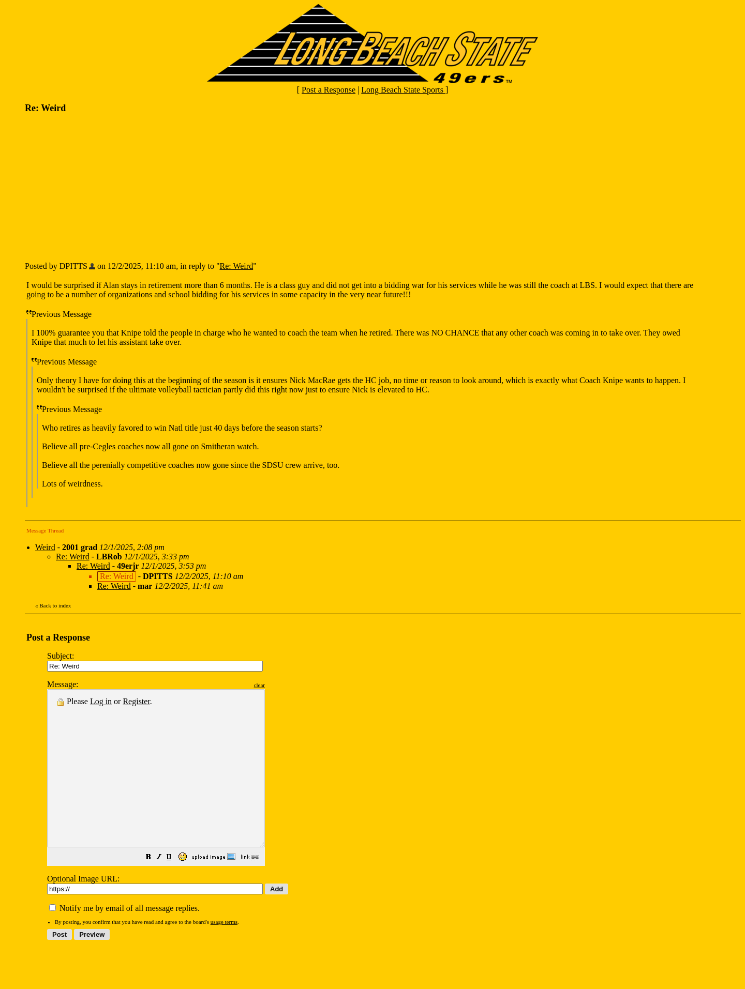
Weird (45, 547)
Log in (101, 701)
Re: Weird (237, 266)
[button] (174, 889)
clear (285, 685)
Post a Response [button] (328, 89)
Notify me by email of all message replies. (124, 939)
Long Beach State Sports (403, 89)
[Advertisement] (102, 186)
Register (136, 701)
